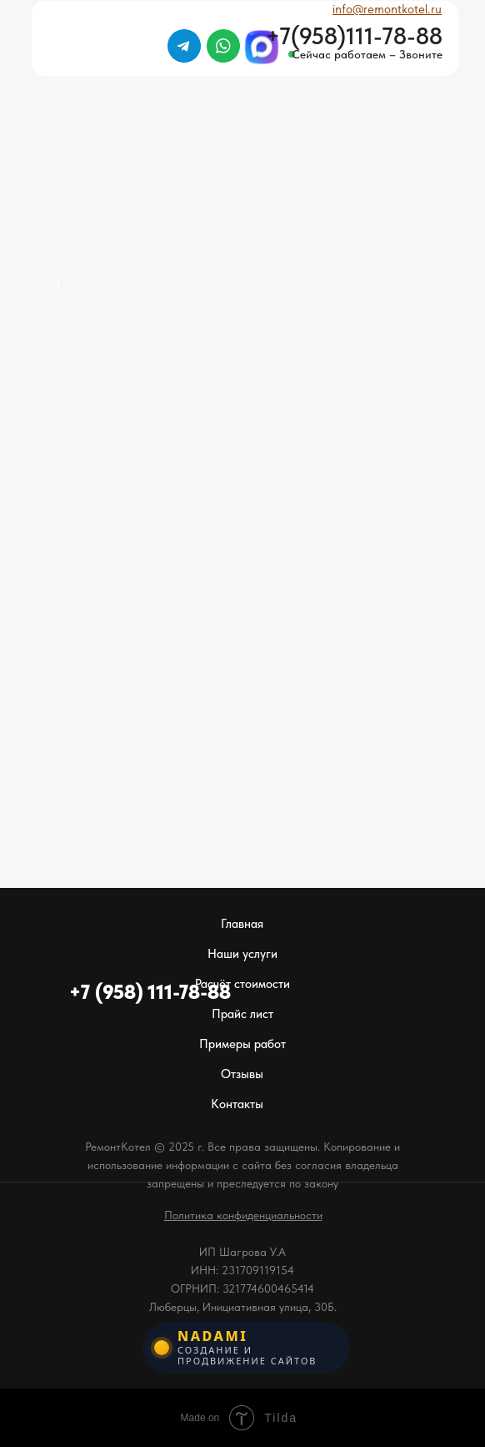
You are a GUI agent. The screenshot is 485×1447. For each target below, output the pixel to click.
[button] (243, 1215)
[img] (415, 91)
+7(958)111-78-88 (354, 36)
